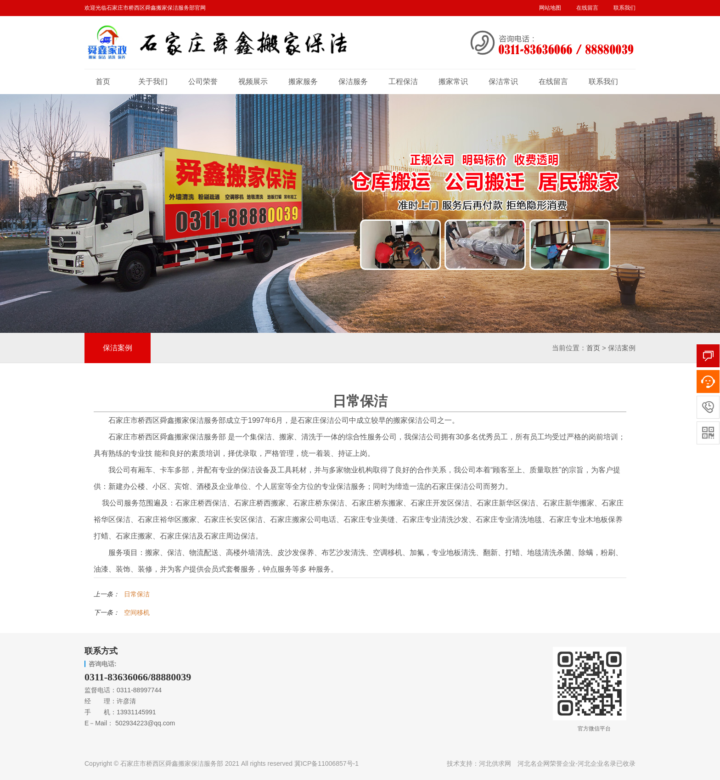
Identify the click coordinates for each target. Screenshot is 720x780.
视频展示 (253, 81)
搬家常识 (453, 81)
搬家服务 (303, 81)
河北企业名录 (597, 763)
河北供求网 (495, 763)
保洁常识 (503, 81)
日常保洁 (137, 594)
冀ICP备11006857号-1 (326, 763)
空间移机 (137, 612)
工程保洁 (403, 81)
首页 (103, 81)
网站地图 (550, 8)
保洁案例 (117, 348)
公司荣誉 (203, 81)
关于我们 (153, 81)
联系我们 (624, 8)
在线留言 (587, 8)
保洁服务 (353, 81)
